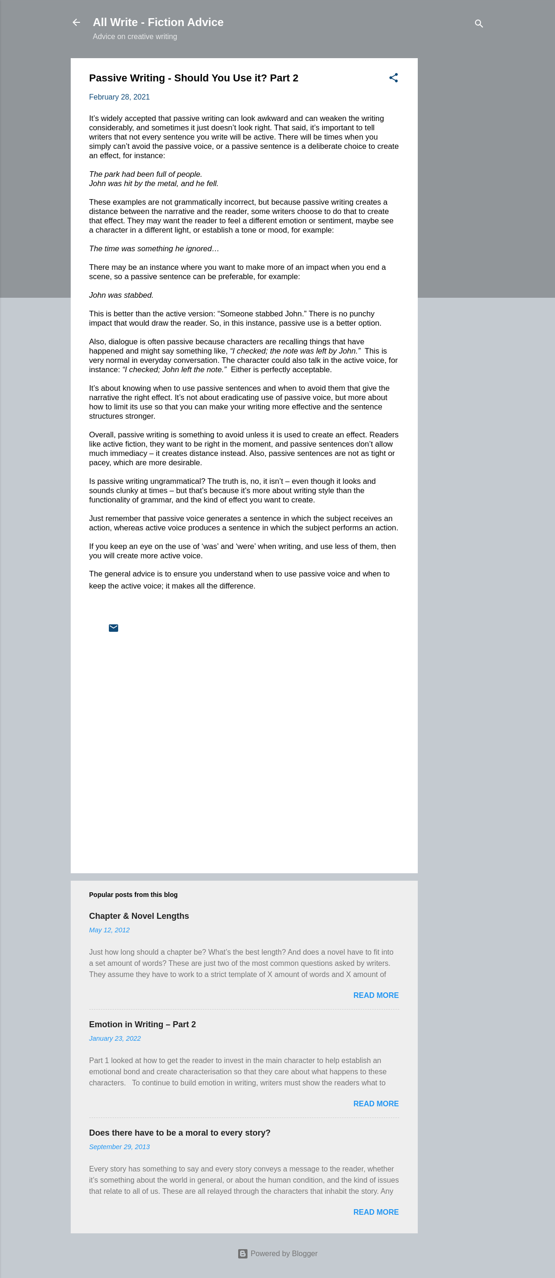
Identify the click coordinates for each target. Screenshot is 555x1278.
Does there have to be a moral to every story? (180, 1132)
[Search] (479, 25)
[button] (393, 79)
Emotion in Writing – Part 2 (142, 1024)
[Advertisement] (455, 197)
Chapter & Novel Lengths (139, 916)
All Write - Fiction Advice (158, 22)
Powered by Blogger (277, 1254)
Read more (376, 995)
